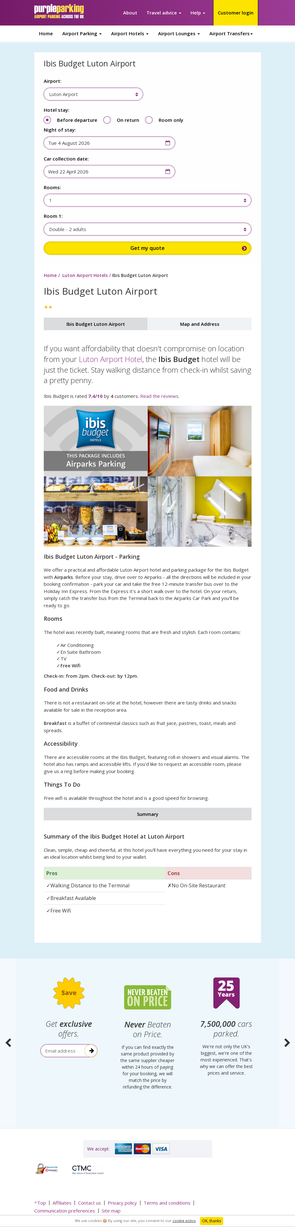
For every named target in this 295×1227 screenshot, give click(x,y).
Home (46, 33)
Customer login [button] (235, 12)
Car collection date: (66, 158)
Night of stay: (60, 130)
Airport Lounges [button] (179, 33)
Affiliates (62, 1202)
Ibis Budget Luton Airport (95, 324)
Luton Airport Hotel (110, 359)
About (130, 12)
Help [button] (197, 12)
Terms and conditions (167, 1202)
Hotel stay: (56, 110)
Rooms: (52, 187)
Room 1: (53, 216)
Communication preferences (64, 1210)
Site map (111, 1210)
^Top (40, 1202)
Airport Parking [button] (82, 33)
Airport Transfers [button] (231, 33)
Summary (147, 814)
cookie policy (184, 1220)
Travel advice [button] (163, 12)
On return (128, 120)
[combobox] (90, 94)
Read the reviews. (159, 396)
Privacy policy (122, 1202)
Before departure (77, 120)
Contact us (89, 1202)
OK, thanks (211, 1221)
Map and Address (199, 324)
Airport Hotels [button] (130, 33)
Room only (171, 120)
